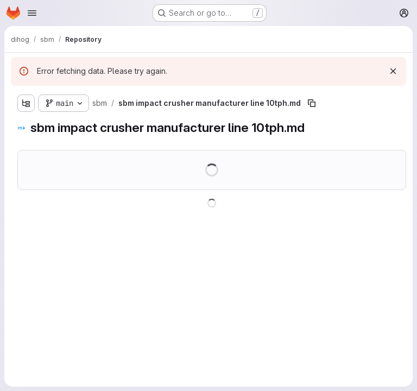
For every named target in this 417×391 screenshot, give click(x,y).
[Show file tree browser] (26, 103)
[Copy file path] (311, 103)
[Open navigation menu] (32, 13)
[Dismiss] (393, 71)
